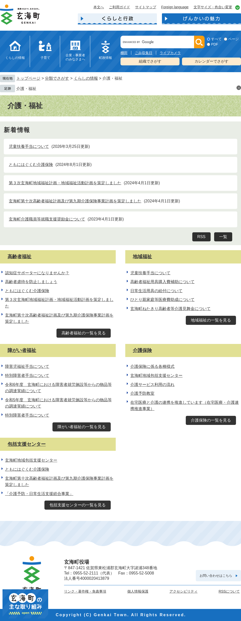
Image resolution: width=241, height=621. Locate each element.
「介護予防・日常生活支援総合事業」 (39, 494)
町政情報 (105, 58)
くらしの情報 (15, 58)
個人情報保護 (137, 591)
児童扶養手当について (29, 146)
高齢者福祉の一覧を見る (84, 333)
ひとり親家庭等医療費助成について (162, 299)
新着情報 (17, 130)
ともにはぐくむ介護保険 (31, 164)
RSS (201, 237)
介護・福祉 (26, 88)
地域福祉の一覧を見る (211, 320)
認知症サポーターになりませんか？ (37, 273)
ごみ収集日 (143, 53)
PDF (214, 44)
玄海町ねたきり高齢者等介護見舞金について (170, 308)
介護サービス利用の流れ (152, 384)
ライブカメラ (170, 53)
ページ (233, 39)
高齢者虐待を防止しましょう (31, 282)
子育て (45, 58)
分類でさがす (57, 78)
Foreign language (175, 7)
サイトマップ (145, 7)
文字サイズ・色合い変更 (213, 7)
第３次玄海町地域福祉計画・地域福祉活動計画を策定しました (65, 183)
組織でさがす (150, 61)
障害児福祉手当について (27, 366)
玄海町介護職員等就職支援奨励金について (47, 219)
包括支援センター (27, 444)
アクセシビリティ (183, 591)
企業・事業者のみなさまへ (75, 57)
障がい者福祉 (22, 350)
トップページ (28, 78)
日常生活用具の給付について (156, 291)
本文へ (98, 7)
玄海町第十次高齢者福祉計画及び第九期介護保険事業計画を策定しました (75, 201)
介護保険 (142, 350)
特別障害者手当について (27, 375)
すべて (216, 39)
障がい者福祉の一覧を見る (81, 427)
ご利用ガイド (119, 7)
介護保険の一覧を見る (211, 420)
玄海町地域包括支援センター (156, 375)
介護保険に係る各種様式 (152, 366)
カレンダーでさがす (211, 61)
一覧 (223, 237)
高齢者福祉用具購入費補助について (162, 282)
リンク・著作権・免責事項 (85, 591)
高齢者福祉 (19, 256)
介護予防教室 (142, 393)
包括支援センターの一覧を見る (77, 505)
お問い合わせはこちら (216, 576)
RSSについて (229, 591)
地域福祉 (142, 256)
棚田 (124, 53)
